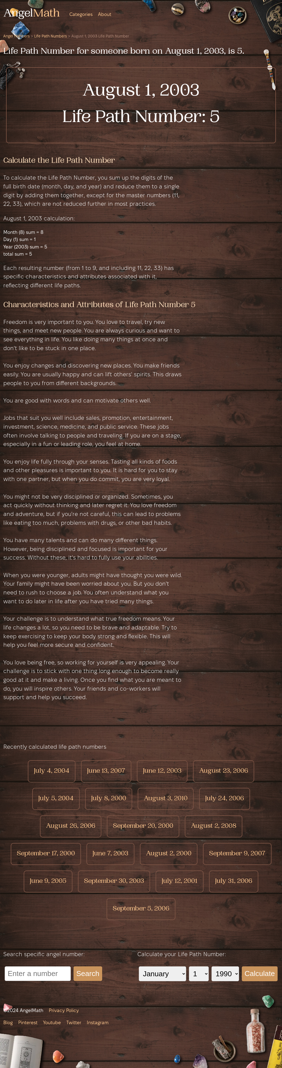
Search (87, 973)
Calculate (260, 973)
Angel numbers (16, 36)
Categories (81, 14)
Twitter (73, 1023)
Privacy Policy (64, 1010)
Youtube (52, 1023)
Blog (8, 1023)
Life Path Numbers (50, 36)
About (104, 14)
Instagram (98, 1023)
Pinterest (27, 1023)
